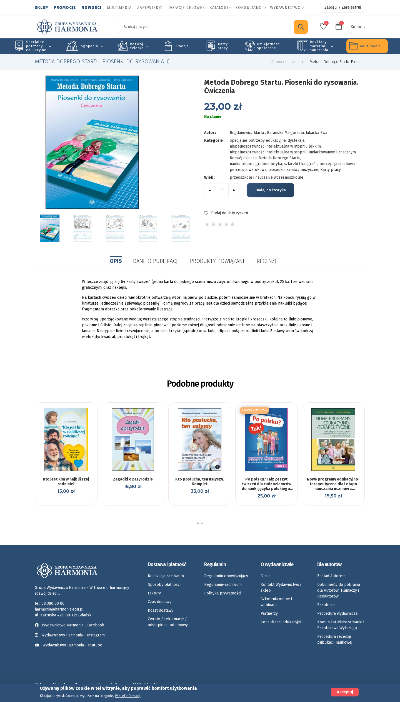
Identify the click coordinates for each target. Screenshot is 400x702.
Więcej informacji (128, 696)
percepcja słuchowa (337, 163)
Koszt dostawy (160, 610)
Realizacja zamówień (166, 576)
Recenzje (268, 261)
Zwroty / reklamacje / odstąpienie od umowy (168, 622)
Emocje (182, 46)
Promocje (65, 8)
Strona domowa (284, 61)
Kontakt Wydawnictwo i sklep (281, 587)
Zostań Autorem (331, 576)
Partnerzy (269, 613)
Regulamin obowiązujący (226, 576)
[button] (198, 523)
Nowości (91, 8)
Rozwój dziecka (137, 46)
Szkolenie (326, 605)
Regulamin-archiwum (223, 584)
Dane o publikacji (156, 261)
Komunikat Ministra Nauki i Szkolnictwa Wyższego (340, 625)
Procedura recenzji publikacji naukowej (334, 639)
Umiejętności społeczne (269, 46)
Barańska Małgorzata (285, 132)
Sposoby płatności (164, 584)
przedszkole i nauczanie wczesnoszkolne (266, 177)
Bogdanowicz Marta (247, 132)
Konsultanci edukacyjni (281, 622)
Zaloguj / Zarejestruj (342, 7)
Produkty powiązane (218, 261)
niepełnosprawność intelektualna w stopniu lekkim (275, 146)
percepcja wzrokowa (248, 169)
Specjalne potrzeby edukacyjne (36, 46)
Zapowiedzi (150, 8)
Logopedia (88, 46)
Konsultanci (249, 8)
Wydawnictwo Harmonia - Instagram (73, 635)
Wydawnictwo (285, 8)
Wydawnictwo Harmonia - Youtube (72, 645)
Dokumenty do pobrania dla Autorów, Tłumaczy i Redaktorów (338, 590)
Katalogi (218, 8)
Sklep (41, 8)
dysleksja (296, 140)
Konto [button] (356, 26)
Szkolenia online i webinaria (276, 602)
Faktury (154, 593)
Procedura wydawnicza (337, 613)
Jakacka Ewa (316, 132)
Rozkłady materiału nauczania (319, 46)
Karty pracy (223, 46)
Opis (116, 261)
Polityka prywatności (222, 593)
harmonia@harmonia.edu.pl (59, 609)
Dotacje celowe (185, 8)
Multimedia (119, 8)
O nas (266, 576)
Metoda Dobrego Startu (279, 158)
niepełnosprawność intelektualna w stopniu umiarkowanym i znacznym (293, 152)
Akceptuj (345, 692)
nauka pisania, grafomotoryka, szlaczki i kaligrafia (274, 163)
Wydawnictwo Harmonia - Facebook (70, 625)
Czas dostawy (159, 601)
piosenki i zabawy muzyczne (293, 169)
